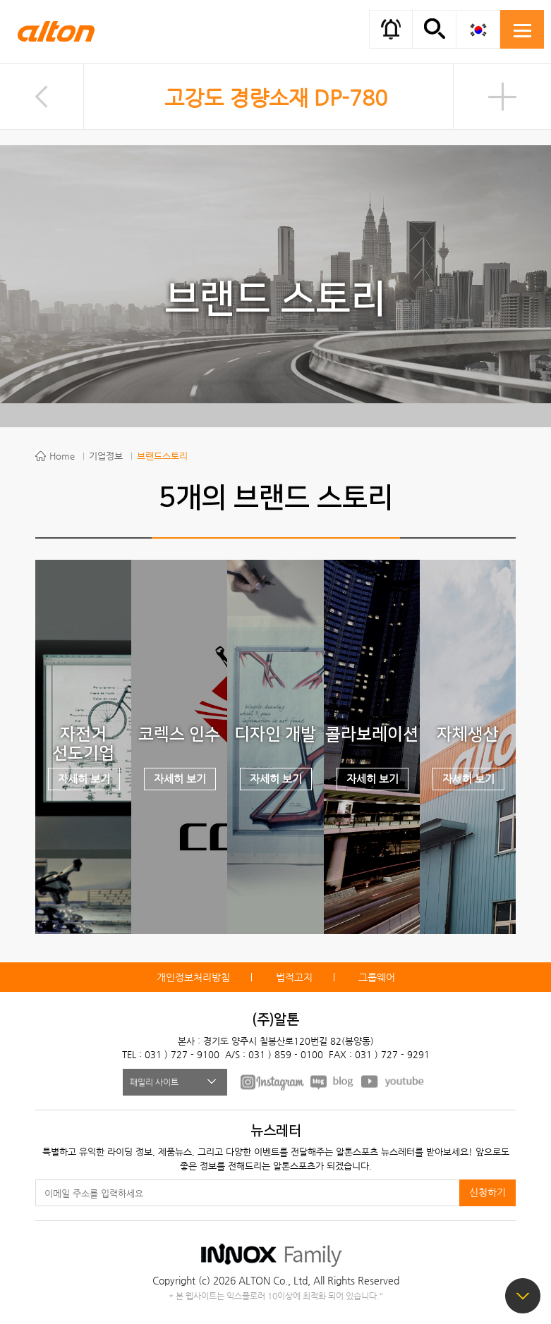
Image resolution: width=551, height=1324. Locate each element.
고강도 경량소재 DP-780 (275, 97)
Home (62, 455)
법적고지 (294, 977)
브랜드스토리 (162, 455)
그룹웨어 (376, 977)
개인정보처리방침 (193, 977)
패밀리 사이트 (154, 1082)
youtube (393, 1081)
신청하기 (487, 1192)
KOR (477, 29)
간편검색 (434, 28)
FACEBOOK (272, 1081)
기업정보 (106, 455)
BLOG (332, 1081)
